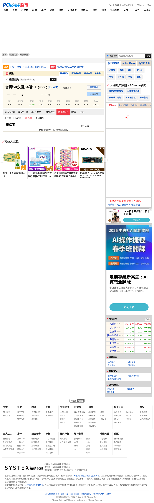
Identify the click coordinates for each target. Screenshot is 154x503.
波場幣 (113, 347)
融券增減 (35, 446)
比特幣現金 (113, 335)
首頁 (6, 10)
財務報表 (92, 422)
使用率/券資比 (37, 449)
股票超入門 (50, 446)
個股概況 (63, 112)
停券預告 (117, 415)
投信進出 (131, 365)
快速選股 (143, 412)
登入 (149, 5)
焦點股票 (103, 449)
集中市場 (21, 412)
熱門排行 (103, 446)
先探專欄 (49, 453)
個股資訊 (13, 55)
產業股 (62, 415)
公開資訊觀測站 (114, 379)
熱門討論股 (113, 63)
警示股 (116, 419)
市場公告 (40, 118)
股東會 (128, 419)
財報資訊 (77, 422)
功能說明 (130, 389)
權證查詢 (12, 79)
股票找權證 (76, 73)
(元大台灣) (53, 87)
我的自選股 (123, 105)
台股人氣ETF (129, 63)
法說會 (128, 415)
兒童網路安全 (86, 494)
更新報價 (94, 87)
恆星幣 (112, 351)
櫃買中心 (21, 415)
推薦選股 (143, 415)
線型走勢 (10, 112)
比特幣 (135, 10)
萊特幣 (113, 339)
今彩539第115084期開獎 (70, 66)
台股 (76, 442)
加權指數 (6, 412)
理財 (88, 453)
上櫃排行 (21, 442)
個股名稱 (113, 56)
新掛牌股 (117, 412)
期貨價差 (49, 415)
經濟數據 (117, 449)
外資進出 (111, 365)
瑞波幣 (112, 331)
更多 (147, 319)
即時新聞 (78, 433)
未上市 (77, 449)
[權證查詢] (35, 79)
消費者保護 (74, 494)
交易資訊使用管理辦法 (34, 485)
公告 (82, 112)
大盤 (14, 10)
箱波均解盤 (50, 439)
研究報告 (63, 439)
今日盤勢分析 (65, 442)
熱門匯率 (117, 442)
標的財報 (50, 112)
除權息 (147, 10)
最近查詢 (112, 105)
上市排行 (21, 439)
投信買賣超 (7, 446)
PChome (140, 5)
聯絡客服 (110, 392)
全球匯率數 (118, 439)
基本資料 (36, 112)
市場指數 (21, 419)
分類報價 (72, 10)
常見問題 (110, 389)
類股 (61, 10)
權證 (95, 10)
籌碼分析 (23, 112)
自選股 (24, 10)
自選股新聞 (78, 426)
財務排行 (21, 446)
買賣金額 (6, 439)
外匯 (126, 10)
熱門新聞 (77, 439)
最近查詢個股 (79, 412)
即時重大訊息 (145, 105)
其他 (88, 446)
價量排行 (134, 105)
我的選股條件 (145, 419)
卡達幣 (112, 343)
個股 (90, 407)
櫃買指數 (6, 415)
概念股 (62, 422)
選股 (52, 10)
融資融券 (131, 362)
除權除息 (129, 412)
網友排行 (21, 453)
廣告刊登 (64, 494)
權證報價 (64, 73)
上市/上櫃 (64, 412)
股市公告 (118, 407)
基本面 (8, 118)
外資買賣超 (7, 442)
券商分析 (64, 433)
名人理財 (49, 442)
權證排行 (98, 73)
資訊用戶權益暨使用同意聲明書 (86, 476)
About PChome (99, 494)
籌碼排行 (21, 449)
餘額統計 (35, 439)
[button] (105, 160)
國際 (88, 439)
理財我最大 (50, 449)
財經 (88, 449)
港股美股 (114, 10)
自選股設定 (78, 419)
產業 (76, 446)
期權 (103, 10)
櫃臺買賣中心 (133, 376)
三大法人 (111, 362)
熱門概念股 (144, 63)
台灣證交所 (112, 376)
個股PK (84, 10)
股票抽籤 (117, 422)
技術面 (18, 118)
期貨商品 (49, 412)
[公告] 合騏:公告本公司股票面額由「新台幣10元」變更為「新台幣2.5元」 (29, 66)
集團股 (62, 419)
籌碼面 (28, 118)
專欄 (48, 433)
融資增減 (35, 442)
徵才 (109, 494)
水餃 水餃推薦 (127, 5)
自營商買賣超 (8, 449)
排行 (43, 10)
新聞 (117, 5)
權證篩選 (88, 73)
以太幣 (113, 327)
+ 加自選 (94, 94)
